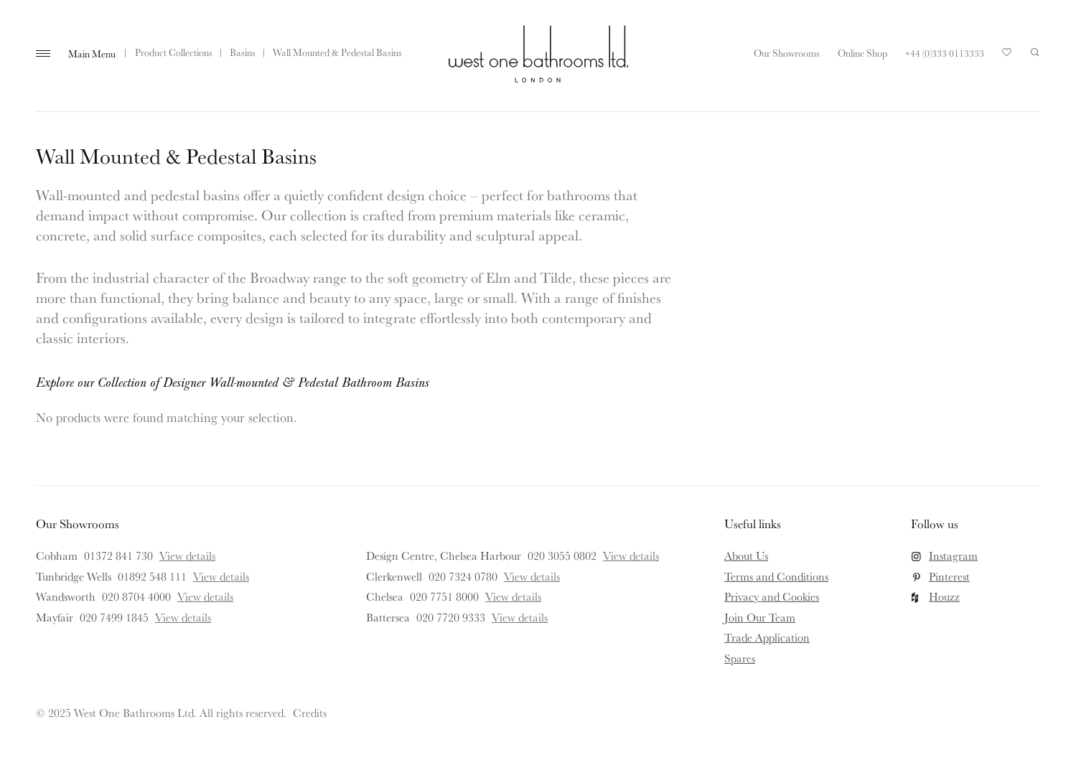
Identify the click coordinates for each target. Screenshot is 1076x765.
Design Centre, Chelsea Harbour (443, 555)
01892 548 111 (152, 576)
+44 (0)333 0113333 (944, 53)
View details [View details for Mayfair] (183, 617)
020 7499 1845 (114, 617)
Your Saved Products (1007, 56)
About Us (746, 555)
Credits (310, 713)
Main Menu (92, 54)
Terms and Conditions (776, 576)
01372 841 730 (118, 555)
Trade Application (767, 637)
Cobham (57, 555)
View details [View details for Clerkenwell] (532, 576)
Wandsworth (65, 596)
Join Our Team (759, 617)
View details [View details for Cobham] (187, 555)
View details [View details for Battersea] (520, 617)
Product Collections (173, 52)
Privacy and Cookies (771, 596)
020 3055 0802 (562, 555)
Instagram (953, 555)
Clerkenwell (394, 576)
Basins (243, 52)
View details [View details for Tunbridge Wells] (221, 576)
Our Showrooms (787, 53)
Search (1035, 52)
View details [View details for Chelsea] (513, 596)
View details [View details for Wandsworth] (205, 596)
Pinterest (949, 576)
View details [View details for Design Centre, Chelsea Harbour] (631, 555)
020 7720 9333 (450, 617)
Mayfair (54, 617)
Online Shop (862, 53)
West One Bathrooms (538, 54)
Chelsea (384, 596)
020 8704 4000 (136, 596)
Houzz (944, 596)
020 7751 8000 (444, 596)
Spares (739, 658)
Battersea (388, 617)
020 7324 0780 (463, 576)
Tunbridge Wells (73, 576)
